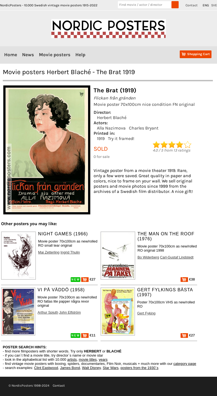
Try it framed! (121, 138)
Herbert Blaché (111, 117)
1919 (101, 138)
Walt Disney (91, 368)
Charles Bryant (143, 128)
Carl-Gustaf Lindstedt (177, 257)
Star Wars (110, 368)
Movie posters (54, 54)
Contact (192, 5)
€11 (88, 335)
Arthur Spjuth (48, 312)
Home (10, 54)
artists (72, 359)
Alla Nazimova (111, 128)
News (28, 54)
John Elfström (70, 312)
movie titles (88, 359)
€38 (188, 279)
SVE (214, 5)
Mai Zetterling (49, 252)
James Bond (70, 368)
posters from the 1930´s (139, 368)
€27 (88, 279)
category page (184, 364)
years (103, 359)
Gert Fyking (146, 313)
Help (80, 54)
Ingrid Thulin (70, 252)
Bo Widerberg (148, 257)
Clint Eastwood (46, 368)
